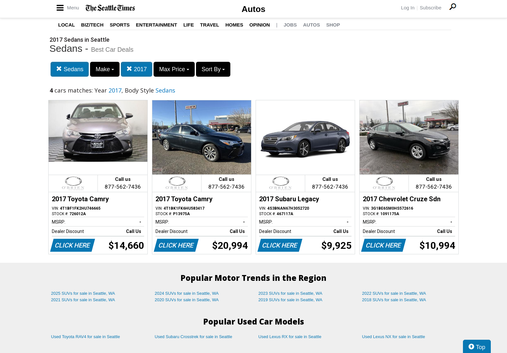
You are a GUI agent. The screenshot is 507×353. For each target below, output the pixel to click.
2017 (136, 69)
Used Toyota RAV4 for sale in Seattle (85, 336)
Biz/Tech (92, 25)
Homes (234, 25)
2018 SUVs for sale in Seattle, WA (394, 299)
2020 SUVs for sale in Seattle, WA (187, 299)
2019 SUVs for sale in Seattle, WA (291, 299)
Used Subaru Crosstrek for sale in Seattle (193, 336)
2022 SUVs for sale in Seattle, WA (394, 293)
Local (66, 25)
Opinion (259, 25)
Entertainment (156, 25)
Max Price (174, 69)
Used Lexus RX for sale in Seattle (290, 336)
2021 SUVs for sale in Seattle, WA (83, 299)
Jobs (290, 25)
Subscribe (431, 7)
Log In (408, 7)
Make (105, 69)
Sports (120, 25)
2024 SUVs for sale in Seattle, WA (187, 293)
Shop (333, 25)
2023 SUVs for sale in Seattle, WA (291, 293)
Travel (209, 25)
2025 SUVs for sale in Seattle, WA (83, 293)
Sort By (213, 69)
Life (188, 25)
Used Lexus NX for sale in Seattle (393, 336)
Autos (254, 9)
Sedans (69, 69)
